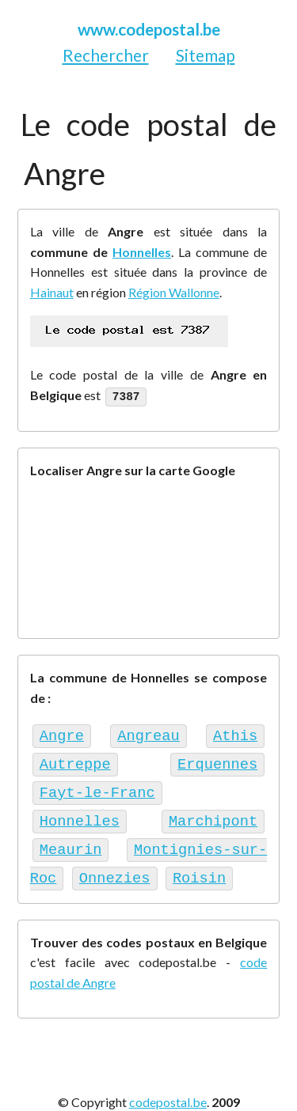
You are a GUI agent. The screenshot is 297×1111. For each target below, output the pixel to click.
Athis (235, 733)
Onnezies (75, 865)
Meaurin (227, 812)
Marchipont (84, 812)
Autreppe (75, 759)
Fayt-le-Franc (97, 785)
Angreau (148, 733)
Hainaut (52, 292)
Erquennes (217, 759)
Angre (62, 733)
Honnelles (141, 251)
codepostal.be (168, 1087)
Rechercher (106, 55)
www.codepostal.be (149, 29)
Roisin (159, 865)
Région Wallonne (173, 292)
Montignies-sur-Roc (120, 838)
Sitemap (205, 55)
